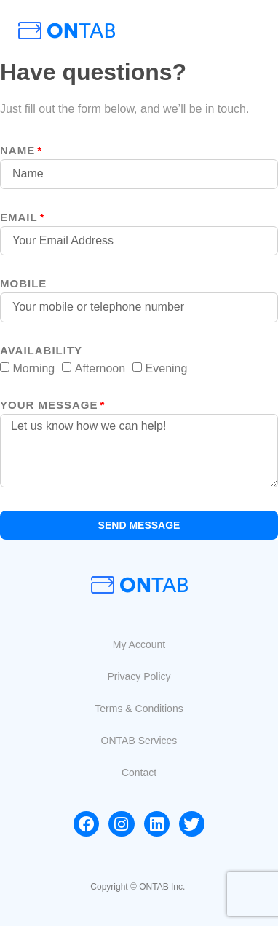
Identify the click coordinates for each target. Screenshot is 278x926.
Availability (41, 350)
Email (19, 217)
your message (49, 405)
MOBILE (23, 284)
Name (17, 150)
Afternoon (100, 368)
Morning (33, 368)
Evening (167, 368)
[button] (139, 644)
